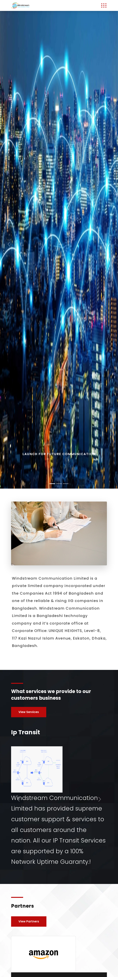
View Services (28, 712)
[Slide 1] (59, 484)
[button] (9, 244)
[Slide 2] (65, 484)
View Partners (28, 921)
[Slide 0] (52, 484)
